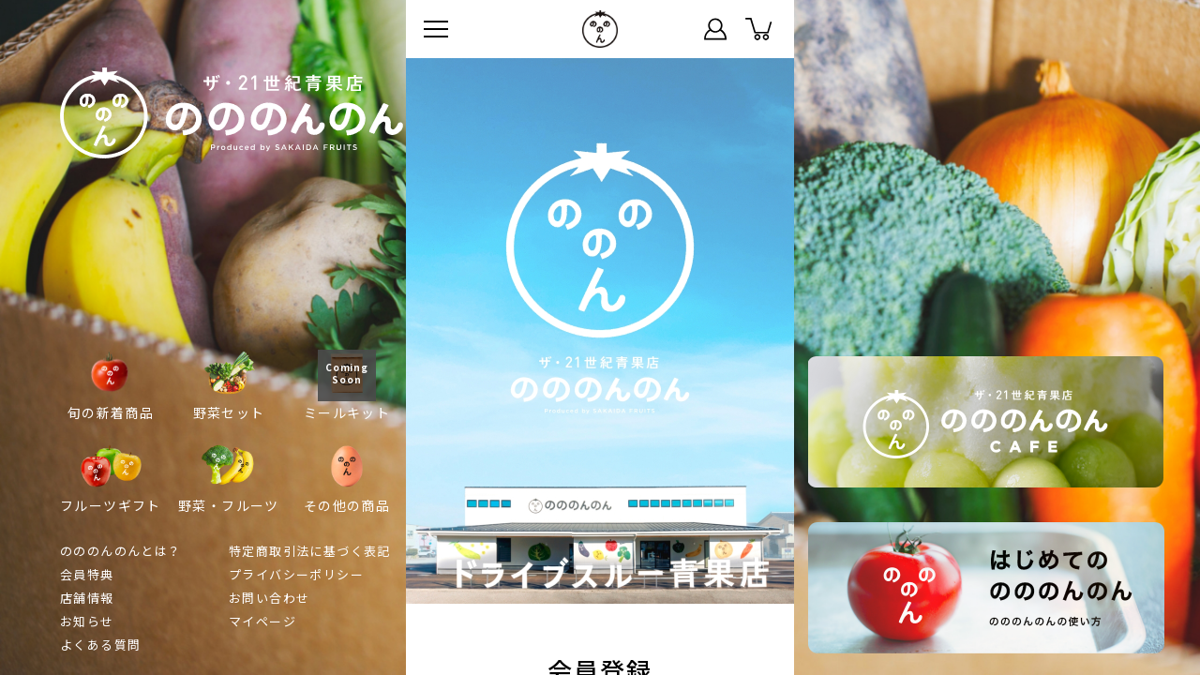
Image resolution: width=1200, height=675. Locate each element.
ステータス (672, 29)
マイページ (715, 29)
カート (758, 29)
